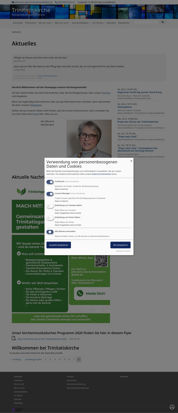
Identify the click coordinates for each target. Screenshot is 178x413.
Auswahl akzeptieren (58, 245)
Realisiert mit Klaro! (123, 251)
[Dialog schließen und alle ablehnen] (131, 159)
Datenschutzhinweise (101, 174)
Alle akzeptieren (120, 245)
